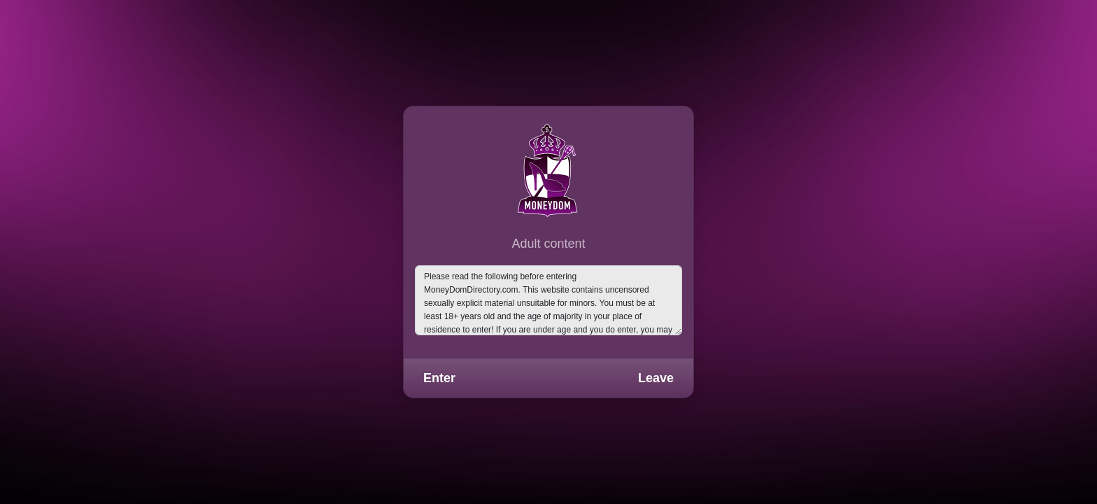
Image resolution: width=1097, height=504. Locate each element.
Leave (656, 378)
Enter (439, 378)
